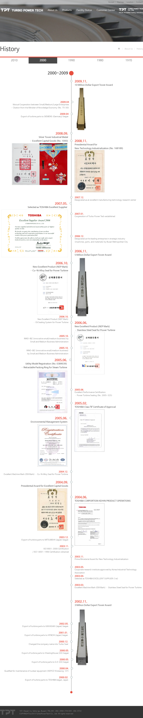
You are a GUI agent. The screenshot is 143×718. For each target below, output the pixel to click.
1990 (71, 60)
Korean (111, 2)
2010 (14, 60)
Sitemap (120, 2)
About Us (129, 49)
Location (129, 2)
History (140, 49)
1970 (128, 60)
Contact (139, 2)
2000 (43, 60)
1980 (100, 60)
